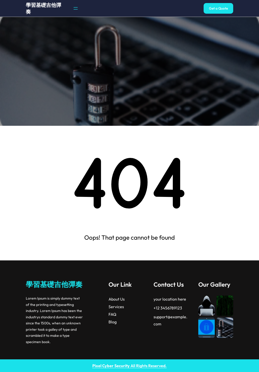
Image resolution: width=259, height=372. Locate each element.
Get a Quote (218, 8)
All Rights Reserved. (129, 365)
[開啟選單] (75, 8)
